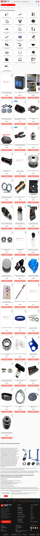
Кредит (31, 515)
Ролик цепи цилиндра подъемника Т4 (33, 145)
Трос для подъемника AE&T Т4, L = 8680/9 (20, 407)
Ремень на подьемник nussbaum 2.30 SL (7, 407)
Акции (31, 511)
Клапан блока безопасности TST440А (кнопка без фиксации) (20, 223)
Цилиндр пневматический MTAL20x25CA (20, 250)
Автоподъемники (20, 510)
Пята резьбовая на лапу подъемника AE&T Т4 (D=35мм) (20, 380)
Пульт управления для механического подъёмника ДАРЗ (6, 302)
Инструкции (32, 518)
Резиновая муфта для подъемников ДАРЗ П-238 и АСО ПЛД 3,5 (20, 276)
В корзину (7, 97)
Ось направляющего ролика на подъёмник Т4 (7, 171)
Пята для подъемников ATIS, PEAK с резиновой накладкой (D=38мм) (6, 380)
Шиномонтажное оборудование (20, 512)
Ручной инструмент (21, 517)
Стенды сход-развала (21, 514)
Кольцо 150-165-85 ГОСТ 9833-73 (7, 327)
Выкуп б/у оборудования (34, 521)
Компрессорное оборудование (20, 520)
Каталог (31, 508)
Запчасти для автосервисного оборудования (20, 508)
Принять (5, 496)
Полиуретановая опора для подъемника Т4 (33, 380)
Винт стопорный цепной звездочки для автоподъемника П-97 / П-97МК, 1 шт (20, 119)
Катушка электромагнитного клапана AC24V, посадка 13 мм (33, 223)
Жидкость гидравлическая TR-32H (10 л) (20, 93)
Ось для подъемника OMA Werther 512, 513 (20, 197)
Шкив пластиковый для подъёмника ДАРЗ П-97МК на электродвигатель (6, 433)
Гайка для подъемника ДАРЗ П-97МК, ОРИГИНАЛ (7, 145)
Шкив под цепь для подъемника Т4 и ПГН (33, 171)
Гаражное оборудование (21, 516)
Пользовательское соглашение (24, 534)
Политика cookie (19, 534)
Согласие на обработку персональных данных (14, 534)
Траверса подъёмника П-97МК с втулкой (33, 119)
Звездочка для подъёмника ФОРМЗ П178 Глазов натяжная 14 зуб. (6, 197)
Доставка (31, 513)
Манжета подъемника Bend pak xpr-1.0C (20, 328)
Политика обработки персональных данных (5, 534)
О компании (32, 516)
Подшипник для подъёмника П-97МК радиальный (7, 354)
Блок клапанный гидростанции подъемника (33, 197)
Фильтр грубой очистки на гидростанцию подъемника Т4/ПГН (6, 276)
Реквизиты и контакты (37, 534)
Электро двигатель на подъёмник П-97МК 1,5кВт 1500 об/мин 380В (33, 276)
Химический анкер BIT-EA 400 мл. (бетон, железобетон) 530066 (6, 93)
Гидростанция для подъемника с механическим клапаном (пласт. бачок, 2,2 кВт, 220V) (33, 250)
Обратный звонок (6, 521)
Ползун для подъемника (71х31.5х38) (20, 353)
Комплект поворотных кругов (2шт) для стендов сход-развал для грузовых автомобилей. (6, 119)
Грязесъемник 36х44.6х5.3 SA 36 (33, 301)
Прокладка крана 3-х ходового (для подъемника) (6, 250)
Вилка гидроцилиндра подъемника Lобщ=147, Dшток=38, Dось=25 (20, 145)
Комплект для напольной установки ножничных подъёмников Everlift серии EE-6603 (33, 93)
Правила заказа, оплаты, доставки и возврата (32, 534)
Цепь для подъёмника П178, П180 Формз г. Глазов (33, 407)
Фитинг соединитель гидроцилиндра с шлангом (20, 171)
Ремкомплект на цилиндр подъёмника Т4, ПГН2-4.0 (33, 328)
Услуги (31, 510)
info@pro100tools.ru (4, 530)
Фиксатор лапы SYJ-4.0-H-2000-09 (20, 301)
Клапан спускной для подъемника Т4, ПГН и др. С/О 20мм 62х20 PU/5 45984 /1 (6, 224)
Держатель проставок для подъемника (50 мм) (33, 354)
